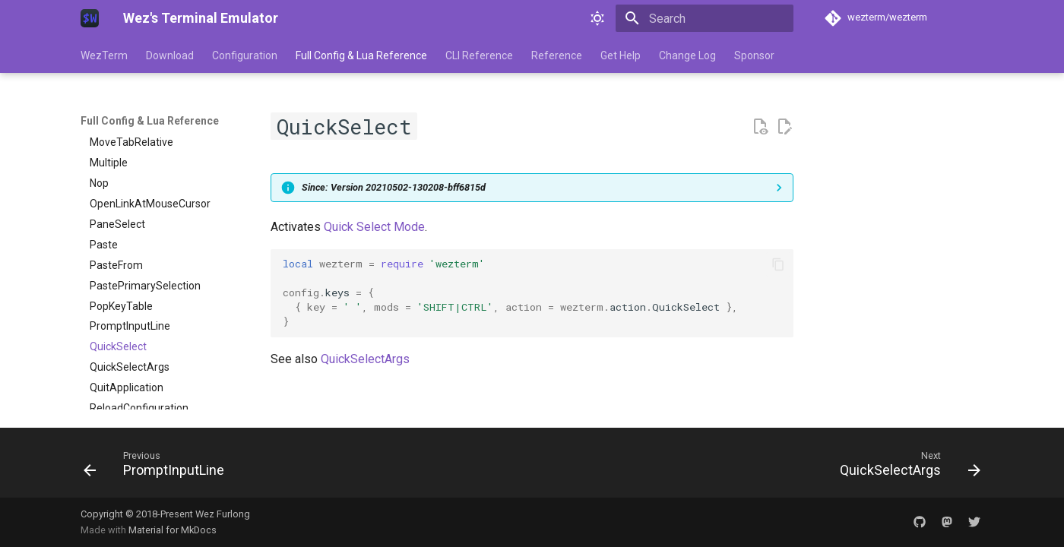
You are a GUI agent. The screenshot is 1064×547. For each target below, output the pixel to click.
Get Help (620, 55)
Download (170, 55)
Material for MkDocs (172, 530)
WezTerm (104, 55)
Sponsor (754, 55)
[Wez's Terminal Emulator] (89, 18)
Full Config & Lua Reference (361, 55)
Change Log (687, 55)
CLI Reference (479, 55)
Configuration (244, 55)
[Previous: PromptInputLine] (158, 467)
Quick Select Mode (374, 227)
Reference (556, 55)
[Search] (704, 18)
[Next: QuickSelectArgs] (906, 467)
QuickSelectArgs (365, 359)
